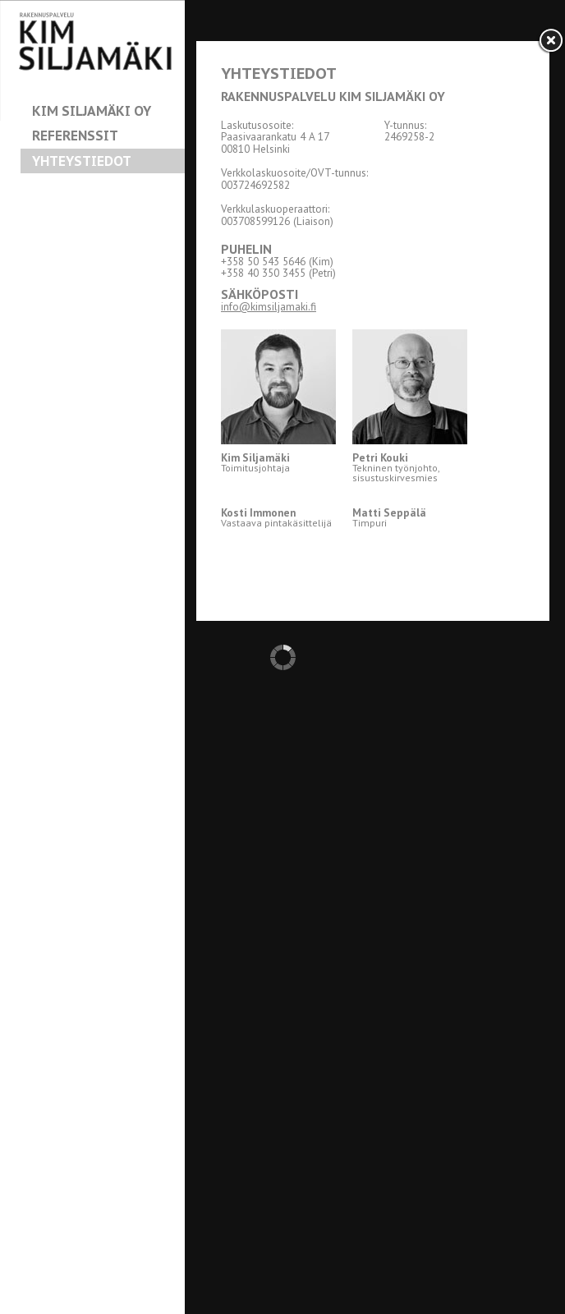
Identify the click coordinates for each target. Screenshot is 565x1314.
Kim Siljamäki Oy (91, 111)
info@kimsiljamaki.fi (268, 306)
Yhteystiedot (81, 161)
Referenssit (75, 135)
